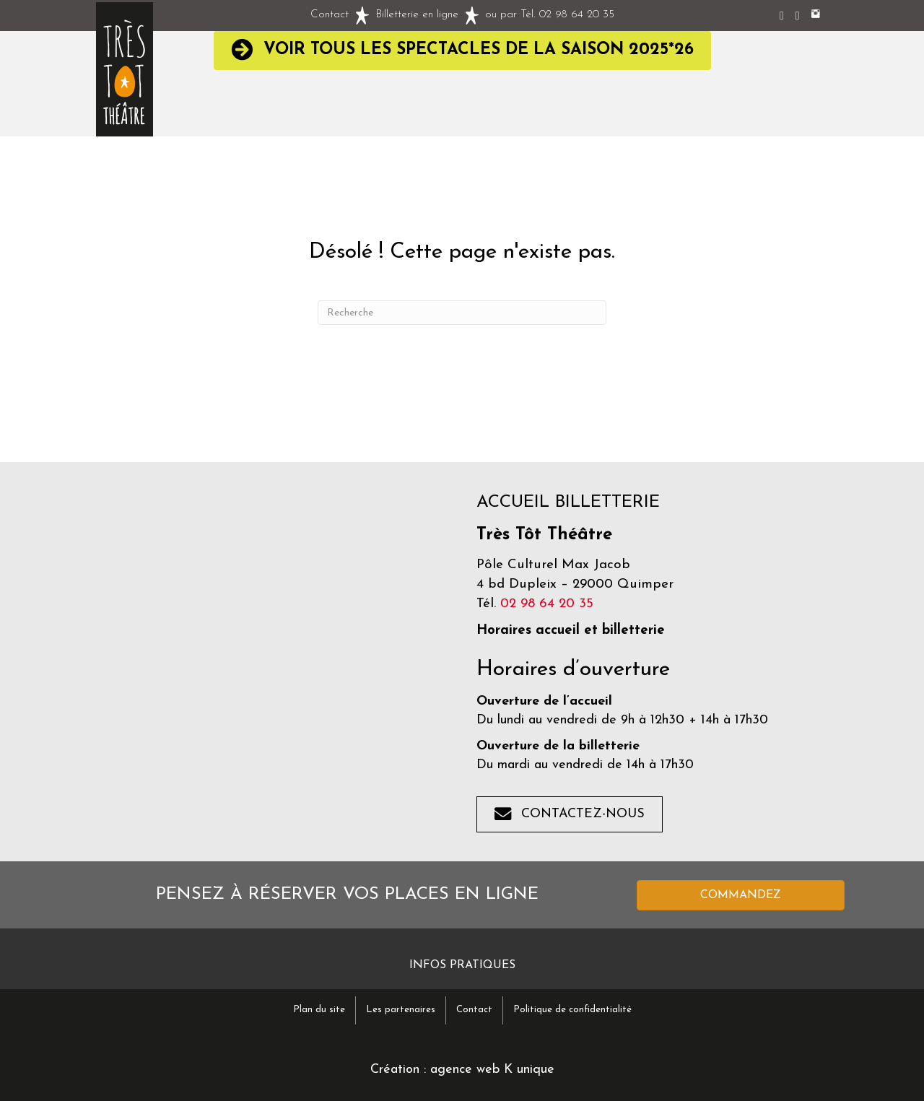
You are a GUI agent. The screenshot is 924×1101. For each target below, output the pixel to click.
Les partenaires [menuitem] (400, 1009)
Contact (329, 14)
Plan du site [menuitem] (319, 1009)
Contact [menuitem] (474, 1009)
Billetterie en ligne (416, 14)
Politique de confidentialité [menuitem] (572, 1009)
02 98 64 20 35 (576, 14)
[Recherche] (462, 312)
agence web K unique (492, 1069)
